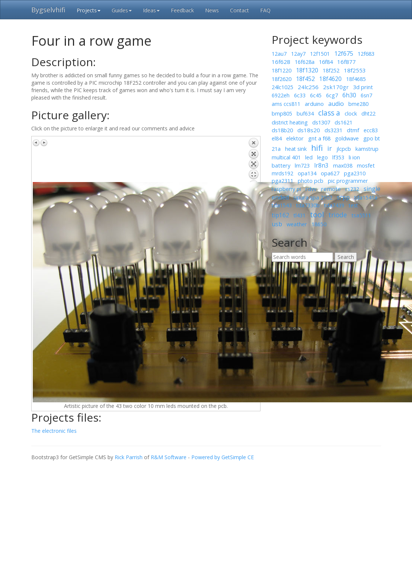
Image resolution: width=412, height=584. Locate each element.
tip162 (280, 215)
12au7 (279, 53)
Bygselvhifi (48, 9)
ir (329, 148)
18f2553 (355, 70)
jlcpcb (343, 148)
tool (317, 214)
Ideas (151, 10)
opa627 (330, 173)
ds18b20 (282, 130)
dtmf (353, 130)
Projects (88, 10)
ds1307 (321, 122)
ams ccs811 (286, 103)
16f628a (304, 61)
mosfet (366, 165)
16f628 (281, 61)
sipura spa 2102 (312, 197)
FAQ (265, 10)
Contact (239, 10)
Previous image (36, 142)
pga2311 (282, 180)
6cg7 (332, 95)
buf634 (305, 113)
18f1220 (281, 70)
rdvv (311, 188)
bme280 (358, 103)
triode (337, 214)
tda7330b (308, 205)
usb (277, 224)
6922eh (281, 95)
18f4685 (356, 78)
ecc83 (371, 130)
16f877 (346, 61)
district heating (290, 122)
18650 (319, 224)
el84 (277, 138)
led (309, 157)
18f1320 (307, 70)
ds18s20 (308, 130)
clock (351, 113)
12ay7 (298, 53)
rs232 (352, 188)
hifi (317, 148)
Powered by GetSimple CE (222, 457)
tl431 (300, 215)
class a (329, 113)
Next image (44, 142)
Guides (122, 10)
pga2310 (354, 173)
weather (297, 224)
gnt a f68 (319, 138)
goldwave (347, 138)
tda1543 (282, 205)
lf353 (338, 157)
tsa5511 (361, 215)
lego (322, 157)
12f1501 (320, 53)
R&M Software (168, 457)
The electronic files (54, 430)
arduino (314, 103)
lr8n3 (321, 165)
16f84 (326, 61)
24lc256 (308, 87)
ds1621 (343, 122)
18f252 (331, 70)
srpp (343, 197)
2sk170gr (336, 87)
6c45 (316, 95)
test (353, 205)
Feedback (182, 10)
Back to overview (253, 159)
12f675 (343, 53)
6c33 (300, 95)
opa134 (307, 173)
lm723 (302, 165)
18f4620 (330, 79)
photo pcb (310, 180)
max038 (342, 165)
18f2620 (281, 78)
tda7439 (334, 205)
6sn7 (366, 95)
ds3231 (333, 130)
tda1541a (365, 197)
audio (336, 104)
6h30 (349, 95)
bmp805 (282, 113)
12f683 (366, 53)
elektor (295, 138)
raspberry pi (286, 188)
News (212, 10)
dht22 (368, 113)
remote (331, 188)
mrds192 (282, 173)
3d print (363, 87)
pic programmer (348, 180)
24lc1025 (282, 87)
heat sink (296, 148)
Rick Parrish (129, 457)
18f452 (305, 79)
